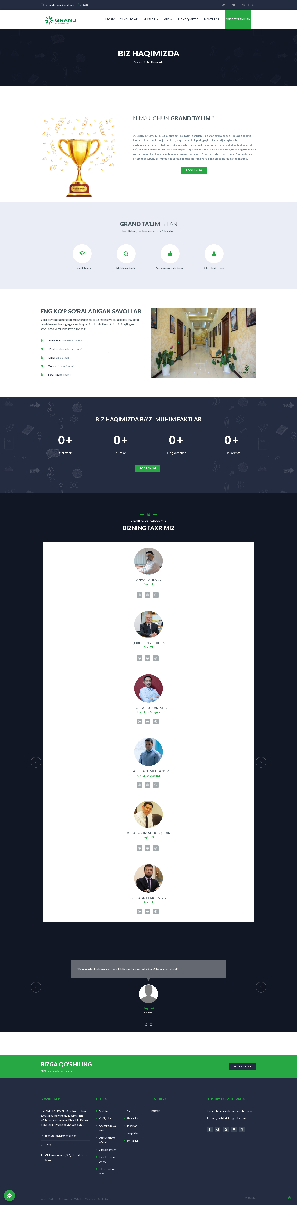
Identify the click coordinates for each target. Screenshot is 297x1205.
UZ (222, 5)
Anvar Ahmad (148, 578)
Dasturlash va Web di (107, 1139)
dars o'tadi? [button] (58, 357)
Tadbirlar (132, 1125)
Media (168, 19)
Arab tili (103, 1110)
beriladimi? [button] (60, 374)
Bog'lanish (133, 1140)
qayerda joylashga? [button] (66, 340)
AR (243, 5)
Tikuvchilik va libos (107, 1170)
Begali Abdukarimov (148, 707)
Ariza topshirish (237, 19)
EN (232, 5)
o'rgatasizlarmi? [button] (61, 366)
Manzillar (211, 19)
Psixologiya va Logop (107, 1159)
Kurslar (150, 19)
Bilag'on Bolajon (108, 1149)
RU (253, 5)
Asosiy (110, 19)
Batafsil (156, 1110)
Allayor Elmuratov (148, 897)
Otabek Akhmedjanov (148, 770)
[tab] (75, 340)
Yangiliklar (129, 19)
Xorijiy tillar (105, 1117)
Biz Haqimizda (188, 19)
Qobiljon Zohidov (148, 642)
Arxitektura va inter (107, 1127)
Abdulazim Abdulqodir (148, 832)
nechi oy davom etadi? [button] (65, 349)
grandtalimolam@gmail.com (61, 1135)
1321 (48, 1144)
